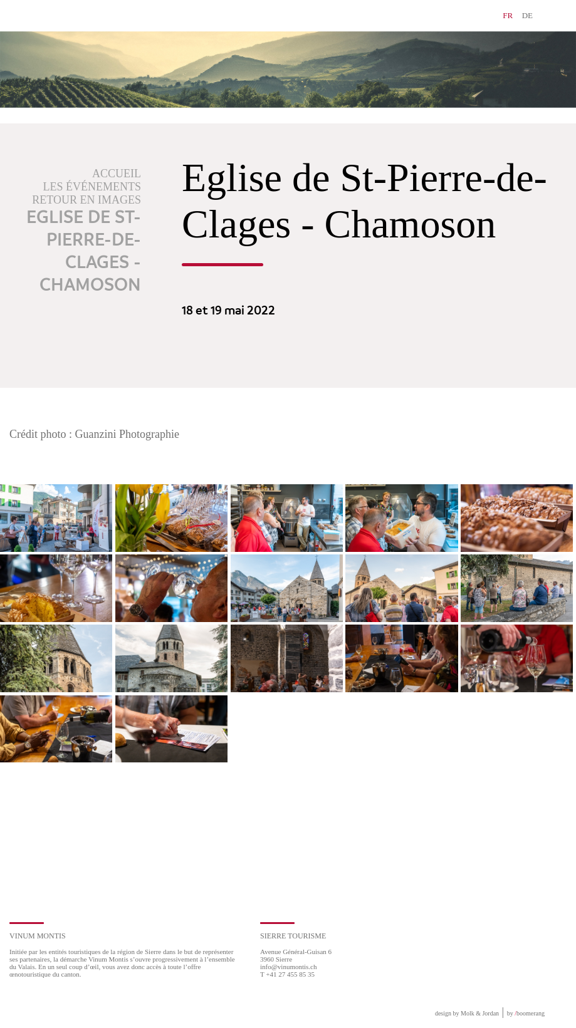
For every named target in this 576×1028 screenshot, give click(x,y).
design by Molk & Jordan (467, 1013)
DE (527, 15)
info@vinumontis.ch (288, 966)
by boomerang (526, 1013)
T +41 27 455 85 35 (287, 974)
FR (508, 15)
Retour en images (86, 200)
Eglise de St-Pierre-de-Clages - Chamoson (83, 252)
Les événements (92, 186)
